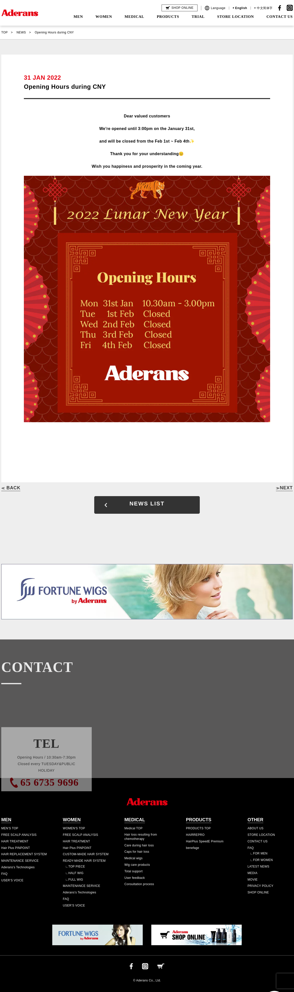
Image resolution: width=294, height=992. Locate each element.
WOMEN (103, 17)
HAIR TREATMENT (14, 841)
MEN (78, 17)
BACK (10, 487)
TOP (4, 32)
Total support (133, 871)
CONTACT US (279, 17)
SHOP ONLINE (258, 892)
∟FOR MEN (258, 853)
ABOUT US (256, 828)
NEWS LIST (147, 503)
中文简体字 (265, 8)
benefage (192, 848)
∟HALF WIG (74, 873)
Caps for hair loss (136, 851)
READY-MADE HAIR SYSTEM (84, 860)
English (241, 8)
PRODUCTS (168, 17)
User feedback (134, 878)
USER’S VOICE (12, 880)
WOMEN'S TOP (74, 828)
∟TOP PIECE (75, 866)
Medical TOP (133, 828)
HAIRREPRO (195, 835)
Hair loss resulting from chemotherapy (140, 837)
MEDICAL (134, 17)
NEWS (21, 32)
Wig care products (137, 865)
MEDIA (253, 873)
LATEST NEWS (258, 866)
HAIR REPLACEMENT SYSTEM (24, 854)
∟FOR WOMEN (261, 860)
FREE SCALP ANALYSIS (19, 835)
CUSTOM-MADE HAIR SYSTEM (86, 854)
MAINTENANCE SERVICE (20, 860)
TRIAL (198, 17)
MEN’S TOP (9, 828)
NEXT (284, 487)
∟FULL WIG (74, 879)
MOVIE (253, 879)
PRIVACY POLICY (260, 886)
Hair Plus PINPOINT (15, 848)
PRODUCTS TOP (198, 828)
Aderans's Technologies (18, 867)
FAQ (4, 874)
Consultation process (139, 884)
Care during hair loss (139, 845)
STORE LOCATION (235, 17)
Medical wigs (133, 858)
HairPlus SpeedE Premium (205, 841)
